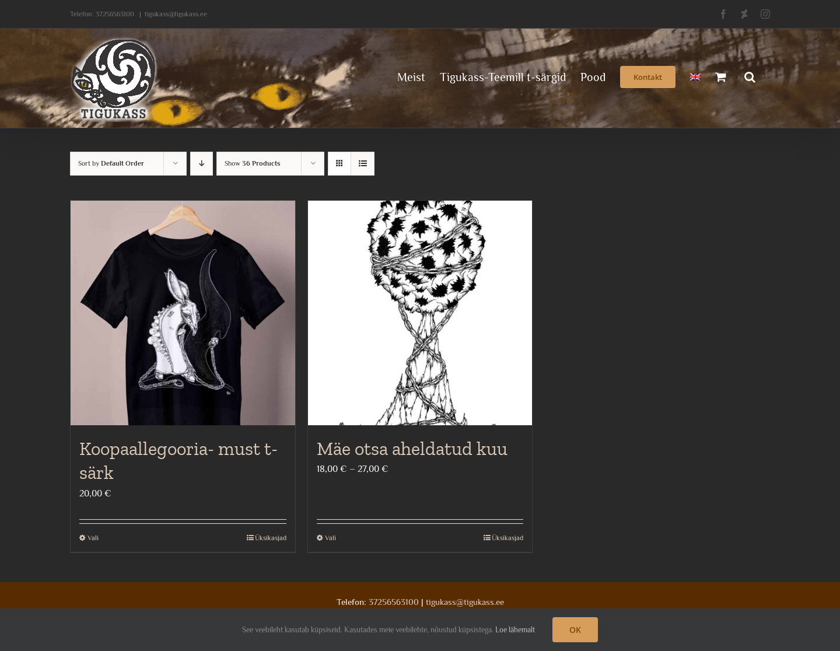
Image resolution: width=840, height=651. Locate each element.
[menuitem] (695, 76)
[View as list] (362, 163)
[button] (749, 76)
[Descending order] (201, 164)
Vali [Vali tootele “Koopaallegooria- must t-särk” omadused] (93, 538)
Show (253, 163)
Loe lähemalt (515, 629)
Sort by (111, 163)
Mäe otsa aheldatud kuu (412, 449)
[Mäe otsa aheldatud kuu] (420, 313)
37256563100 (115, 14)
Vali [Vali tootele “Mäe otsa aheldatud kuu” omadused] (330, 538)
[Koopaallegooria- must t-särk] (183, 313)
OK (575, 629)
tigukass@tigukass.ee (176, 14)
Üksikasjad (270, 538)
